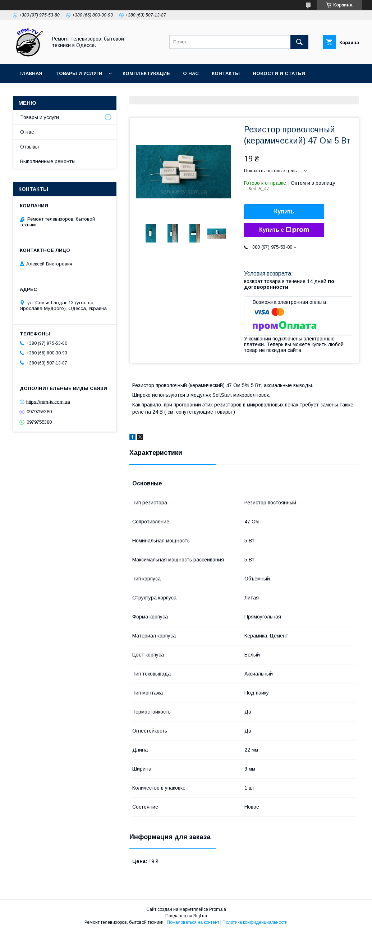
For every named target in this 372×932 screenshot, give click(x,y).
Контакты (226, 73)
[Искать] (299, 42)
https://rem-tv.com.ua (48, 401)
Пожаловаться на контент (193, 922)
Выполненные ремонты (47, 161)
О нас (191, 73)
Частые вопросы (44, 92)
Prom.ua (217, 909)
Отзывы (29, 147)
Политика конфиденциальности (255, 922)
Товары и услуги (78, 73)
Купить (284, 211)
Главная (30, 73)
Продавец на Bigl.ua (186, 915)
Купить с (284, 230)
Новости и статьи (279, 73)
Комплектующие (146, 73)
